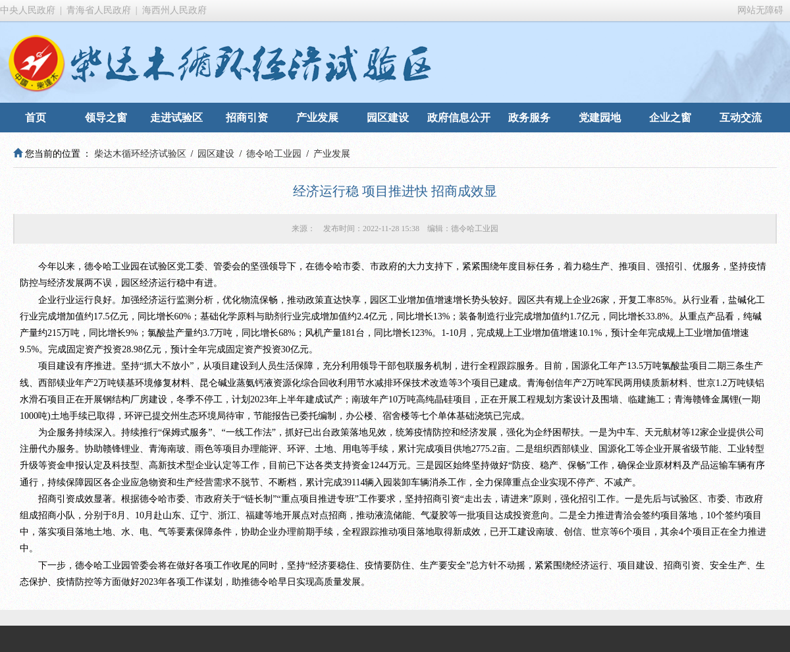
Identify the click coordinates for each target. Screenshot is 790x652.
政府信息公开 (458, 117)
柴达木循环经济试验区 (140, 154)
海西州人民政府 (174, 10)
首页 (35, 117)
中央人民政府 (27, 10)
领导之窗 (106, 117)
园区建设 (388, 117)
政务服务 (529, 117)
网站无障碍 (760, 10)
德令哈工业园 (274, 154)
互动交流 (741, 117)
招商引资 (247, 117)
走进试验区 (176, 117)
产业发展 (317, 117)
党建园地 (600, 117)
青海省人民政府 (98, 10)
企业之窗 (670, 117)
